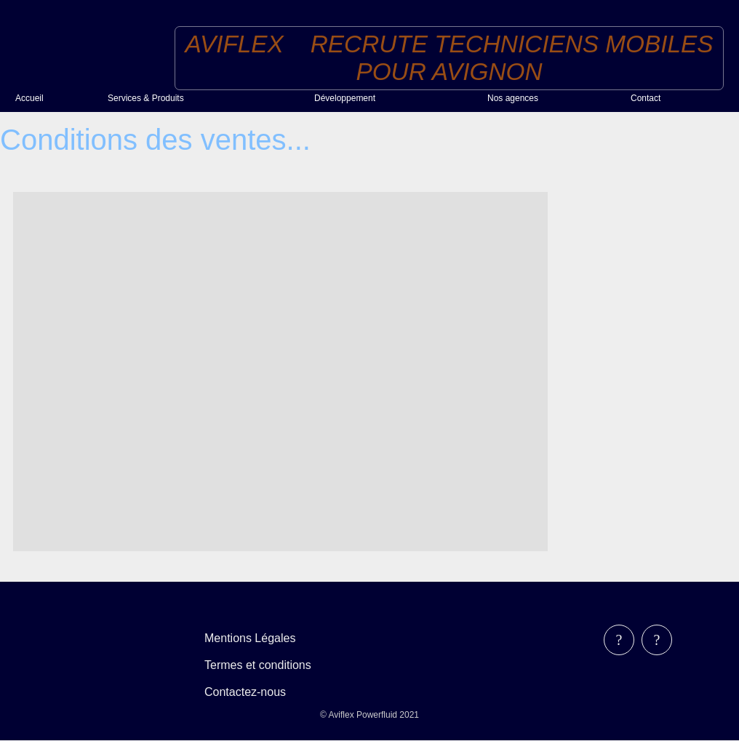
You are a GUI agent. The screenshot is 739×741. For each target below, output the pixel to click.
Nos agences (512, 98)
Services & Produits (146, 98)
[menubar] (268, 665)
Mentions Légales (249, 638)
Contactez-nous (245, 692)
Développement (344, 98)
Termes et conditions (257, 665)
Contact (645, 98)
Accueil (29, 98)
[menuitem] (55, 98)
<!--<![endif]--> (280, 371)
